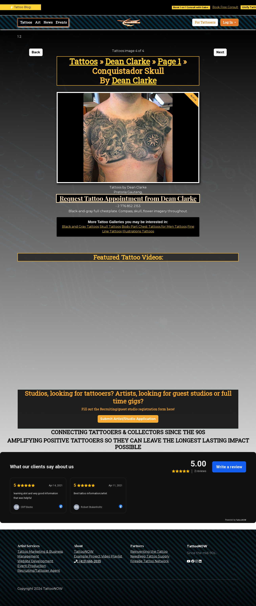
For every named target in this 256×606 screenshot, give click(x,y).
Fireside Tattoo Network (149, 561)
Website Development (35, 561)
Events (61, 22)
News (48, 22)
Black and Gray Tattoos (80, 226)
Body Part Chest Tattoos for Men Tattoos (154, 226)
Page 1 (169, 61)
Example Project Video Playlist (98, 556)
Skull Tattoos (110, 226)
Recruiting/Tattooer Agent (38, 571)
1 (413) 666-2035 (87, 561)
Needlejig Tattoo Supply (149, 556)
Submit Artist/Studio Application (128, 419)
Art (37, 22)
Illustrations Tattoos (138, 231)
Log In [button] (228, 22)
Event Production (31, 566)
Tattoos (26, 22)
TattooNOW (84, 551)
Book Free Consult (229, 7)
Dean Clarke (127, 61)
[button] (205, 22)
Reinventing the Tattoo (149, 551)
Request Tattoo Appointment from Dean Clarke (128, 198)
